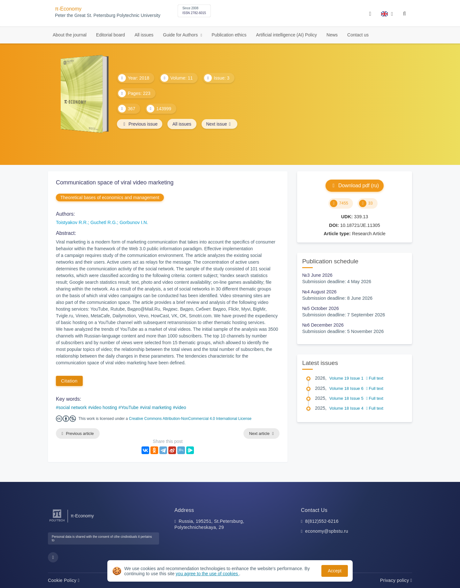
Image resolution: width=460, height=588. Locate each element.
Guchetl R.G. (103, 222)
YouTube (130, 407)
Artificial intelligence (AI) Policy (286, 34)
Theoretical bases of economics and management (109, 197)
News (332, 34)
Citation (69, 380)
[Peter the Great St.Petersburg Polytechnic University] (57, 521)
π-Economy (68, 9)
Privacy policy (396, 580)
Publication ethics (229, 34)
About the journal (70, 34)
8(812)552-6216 (322, 521)
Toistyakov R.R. (72, 222)
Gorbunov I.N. (133, 222)
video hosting (104, 407)
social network (72, 407)
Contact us (358, 34)
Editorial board (110, 34)
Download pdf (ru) (354, 185)
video (180, 407)
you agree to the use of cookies (207, 573)
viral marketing (157, 407)
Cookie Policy (64, 580)
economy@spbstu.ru (326, 531)
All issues (143, 34)
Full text (374, 378)
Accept (334, 570)
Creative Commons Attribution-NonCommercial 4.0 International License (190, 418)
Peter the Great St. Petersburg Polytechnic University (107, 15)
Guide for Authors (181, 34)
